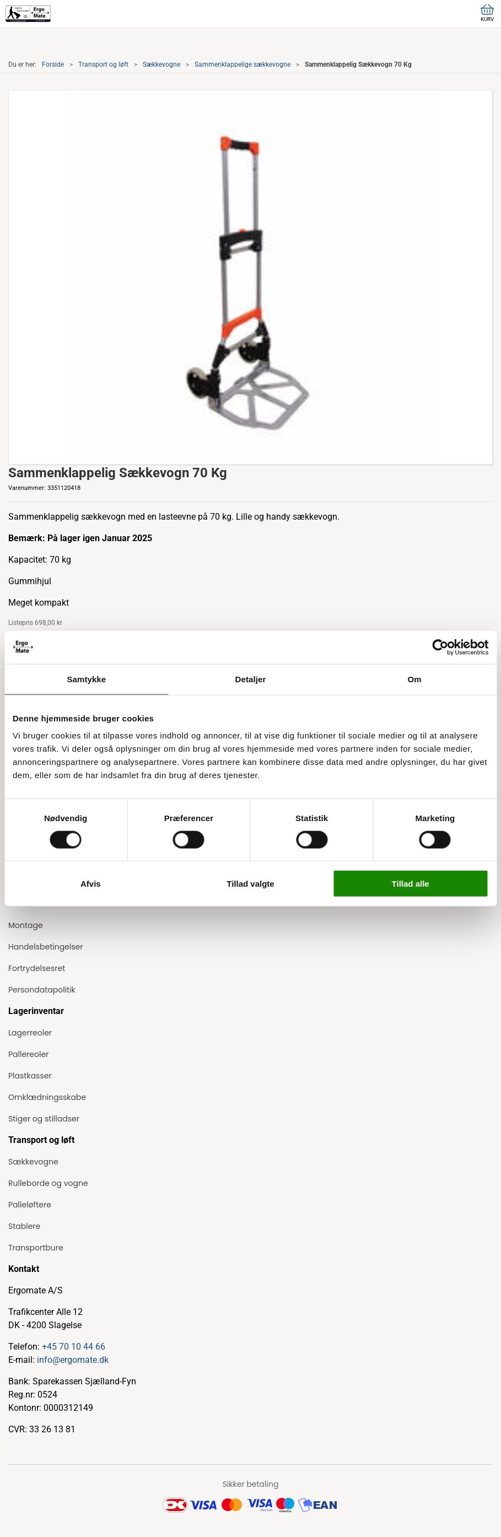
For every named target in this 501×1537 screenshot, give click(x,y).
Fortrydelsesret (36, 968)
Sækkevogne (161, 64)
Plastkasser (30, 1075)
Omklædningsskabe (47, 1097)
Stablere (24, 1226)
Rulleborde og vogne (48, 1183)
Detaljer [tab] (250, 678)
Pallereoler (28, 1054)
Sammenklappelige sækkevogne (242, 64)
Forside (53, 64)
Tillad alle (410, 883)
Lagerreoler (30, 1032)
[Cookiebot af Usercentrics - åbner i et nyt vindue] (440, 647)
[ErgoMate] (28, 14)
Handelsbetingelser (45, 946)
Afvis (90, 883)
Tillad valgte (250, 883)
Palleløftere (29, 1204)
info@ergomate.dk (73, 1360)
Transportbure (35, 1247)
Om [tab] (415, 678)
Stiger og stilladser (43, 1118)
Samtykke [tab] (86, 678)
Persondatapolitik (42, 989)
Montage (25, 925)
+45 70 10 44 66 (73, 1346)
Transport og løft (103, 64)
